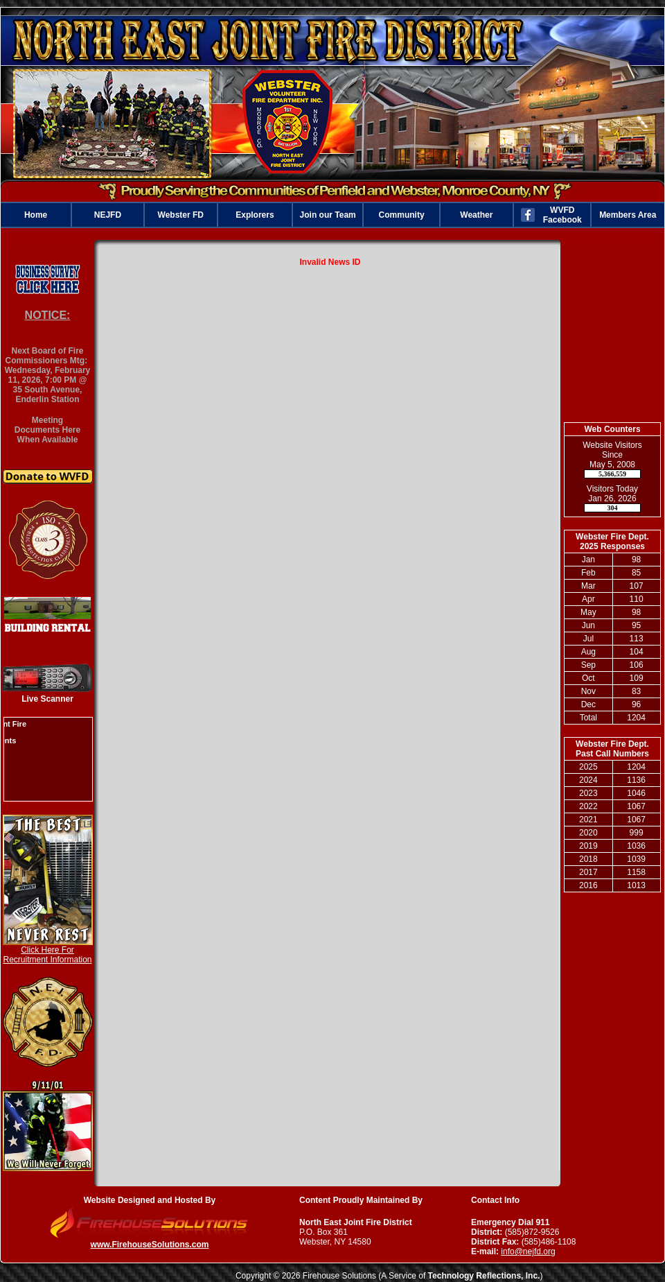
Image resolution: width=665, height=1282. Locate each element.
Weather (476, 215)
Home (35, 215)
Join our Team (328, 215)
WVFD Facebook (562, 215)
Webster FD (181, 215)
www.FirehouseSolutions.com (150, 1244)
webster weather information (612, 401)
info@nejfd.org (528, 1251)
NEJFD (107, 215)
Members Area (627, 215)
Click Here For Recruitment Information (47, 954)
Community (402, 215)
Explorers (255, 215)
